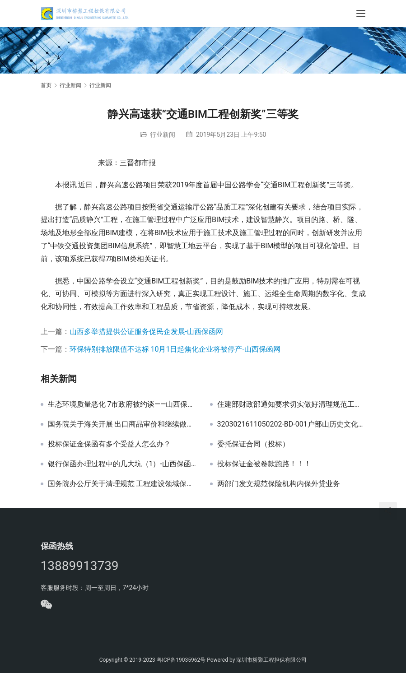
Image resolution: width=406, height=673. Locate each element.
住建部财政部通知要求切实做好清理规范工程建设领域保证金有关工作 (291, 404)
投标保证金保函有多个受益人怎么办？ (109, 444)
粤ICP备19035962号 (181, 660)
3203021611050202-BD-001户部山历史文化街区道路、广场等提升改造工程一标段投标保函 (291, 424)
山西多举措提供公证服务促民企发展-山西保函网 (146, 331)
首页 (46, 85)
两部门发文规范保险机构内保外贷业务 (278, 484)
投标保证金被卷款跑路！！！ (264, 464)
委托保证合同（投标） (253, 444)
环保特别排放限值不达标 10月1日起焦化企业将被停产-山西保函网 (175, 349)
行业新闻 (162, 134)
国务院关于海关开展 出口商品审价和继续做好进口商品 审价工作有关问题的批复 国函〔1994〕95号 (122, 424)
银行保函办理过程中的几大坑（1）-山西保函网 (122, 464)
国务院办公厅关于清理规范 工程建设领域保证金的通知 (122, 484)
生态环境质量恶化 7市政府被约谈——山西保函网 (122, 404)
